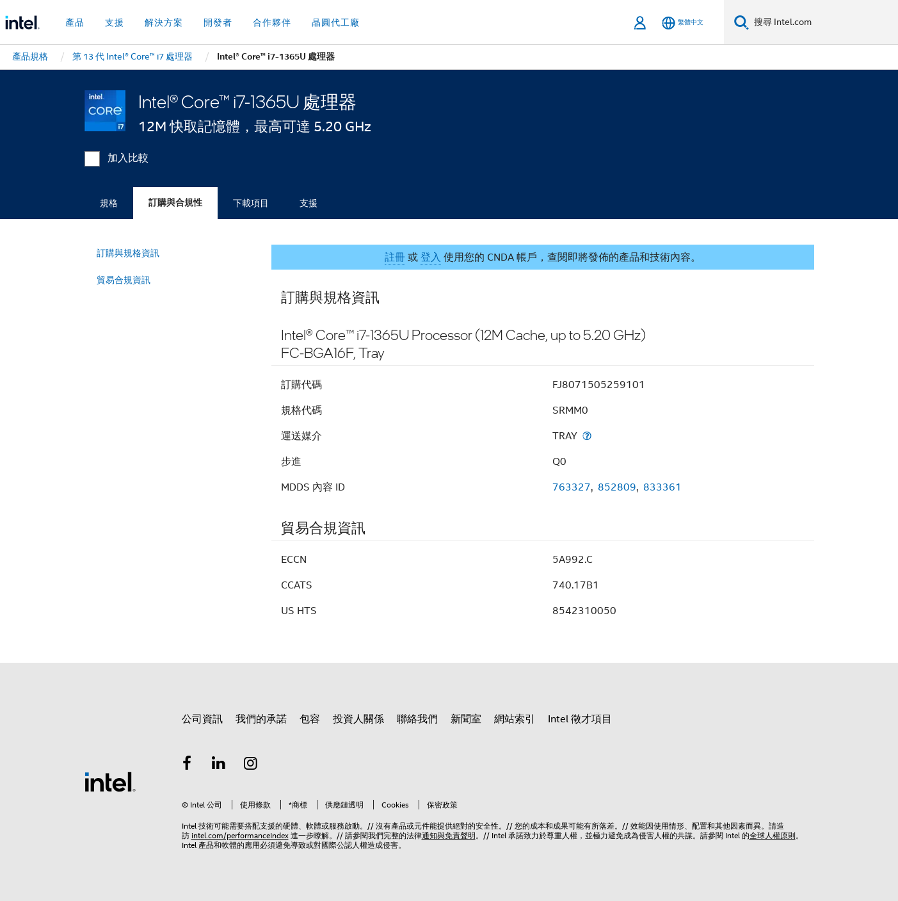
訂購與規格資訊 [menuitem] (128, 253)
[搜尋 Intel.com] (823, 22)
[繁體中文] (683, 23)
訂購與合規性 (175, 203)
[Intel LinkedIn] (219, 765)
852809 (617, 487)
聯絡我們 (417, 719)
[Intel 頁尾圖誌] (110, 781)
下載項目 (251, 203)
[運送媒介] (587, 435)
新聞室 (466, 719)
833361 (662, 487)
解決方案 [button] (164, 22)
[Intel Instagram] (251, 765)
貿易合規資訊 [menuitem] (123, 280)
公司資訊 (202, 719)
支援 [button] (114, 22)
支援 (308, 203)
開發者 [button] (218, 22)
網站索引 (514, 719)
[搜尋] (741, 22)
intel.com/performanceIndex (240, 835)
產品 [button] (74, 22)
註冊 (395, 257)
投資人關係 (358, 719)
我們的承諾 (261, 719)
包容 (310, 719)
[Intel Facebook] (187, 765)
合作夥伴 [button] (272, 22)
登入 (431, 257)
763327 (571, 487)
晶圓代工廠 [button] (336, 22)
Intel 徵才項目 (580, 719)
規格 (109, 203)
